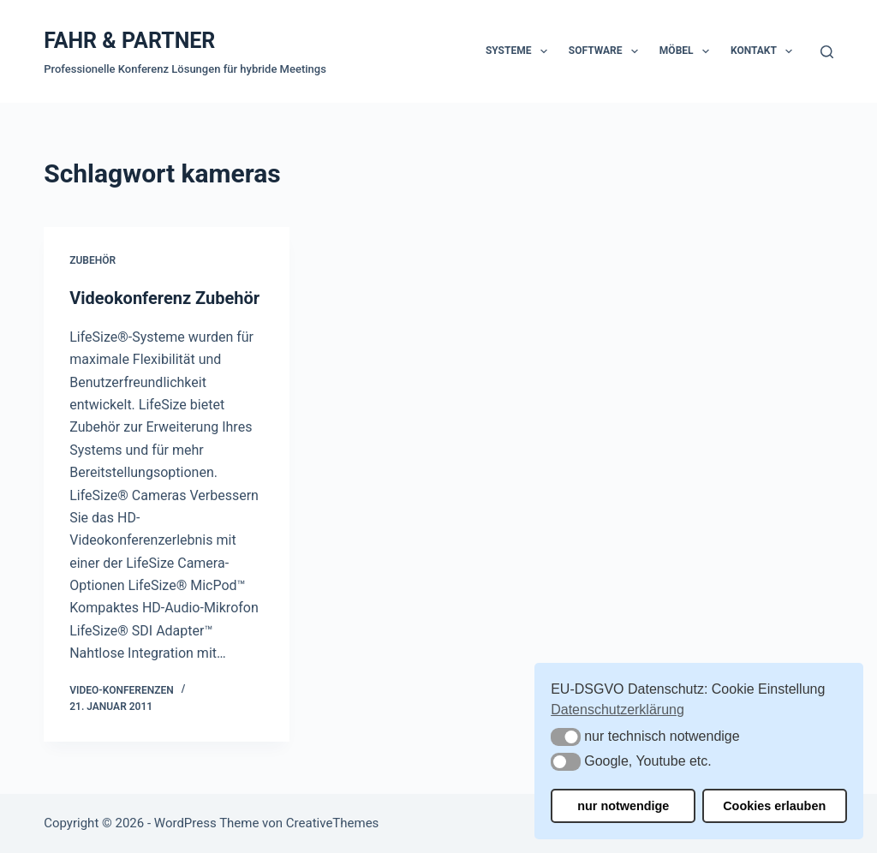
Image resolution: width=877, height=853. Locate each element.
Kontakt (765, 51)
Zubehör (92, 260)
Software (607, 51)
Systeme (520, 51)
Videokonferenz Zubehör (164, 298)
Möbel (687, 51)
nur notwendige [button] (623, 806)
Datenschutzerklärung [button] (617, 709)
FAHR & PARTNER (129, 40)
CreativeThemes (332, 823)
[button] (566, 737)
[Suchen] (826, 51)
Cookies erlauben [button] (774, 806)
